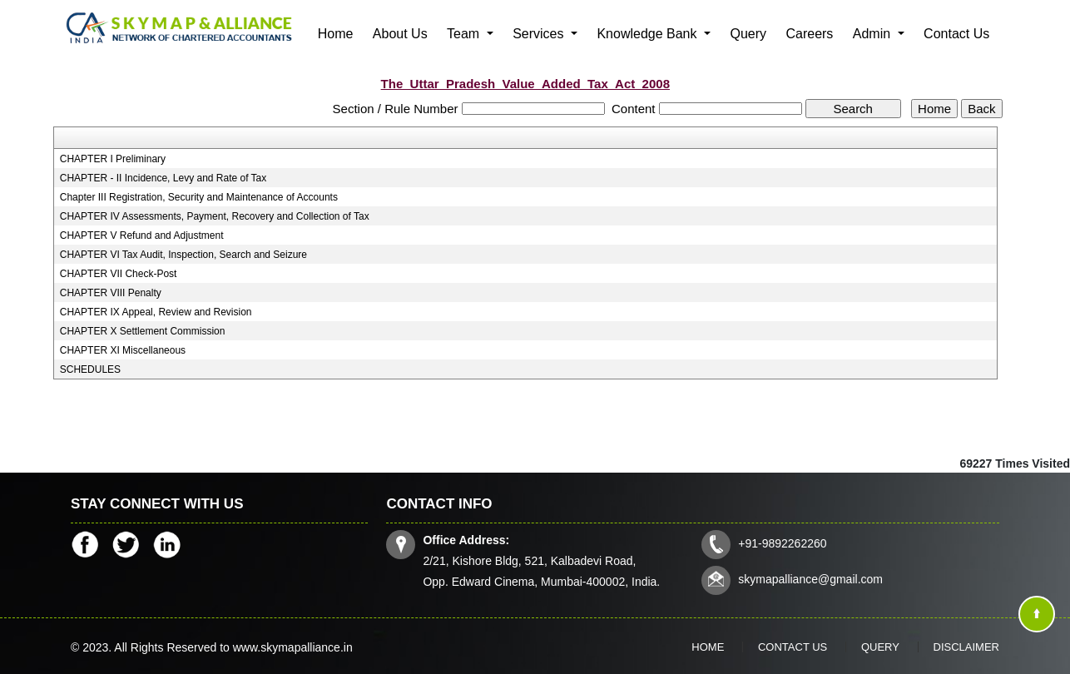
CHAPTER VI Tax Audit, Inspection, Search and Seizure (183, 254)
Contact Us (956, 34)
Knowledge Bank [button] (649, 34)
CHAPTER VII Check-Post (118, 274)
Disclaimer (966, 647)
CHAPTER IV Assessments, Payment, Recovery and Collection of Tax (214, 216)
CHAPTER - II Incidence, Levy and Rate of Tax (163, 178)
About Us (400, 34)
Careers (809, 34)
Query (748, 34)
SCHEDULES (90, 369)
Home (336, 34)
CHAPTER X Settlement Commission (142, 331)
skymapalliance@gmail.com (810, 579)
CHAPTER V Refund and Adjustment (142, 235)
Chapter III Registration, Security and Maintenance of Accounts (199, 197)
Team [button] (465, 34)
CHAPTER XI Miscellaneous (123, 350)
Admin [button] (873, 34)
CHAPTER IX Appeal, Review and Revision (156, 312)
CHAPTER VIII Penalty (110, 293)
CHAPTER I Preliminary (113, 159)
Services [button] (540, 34)
